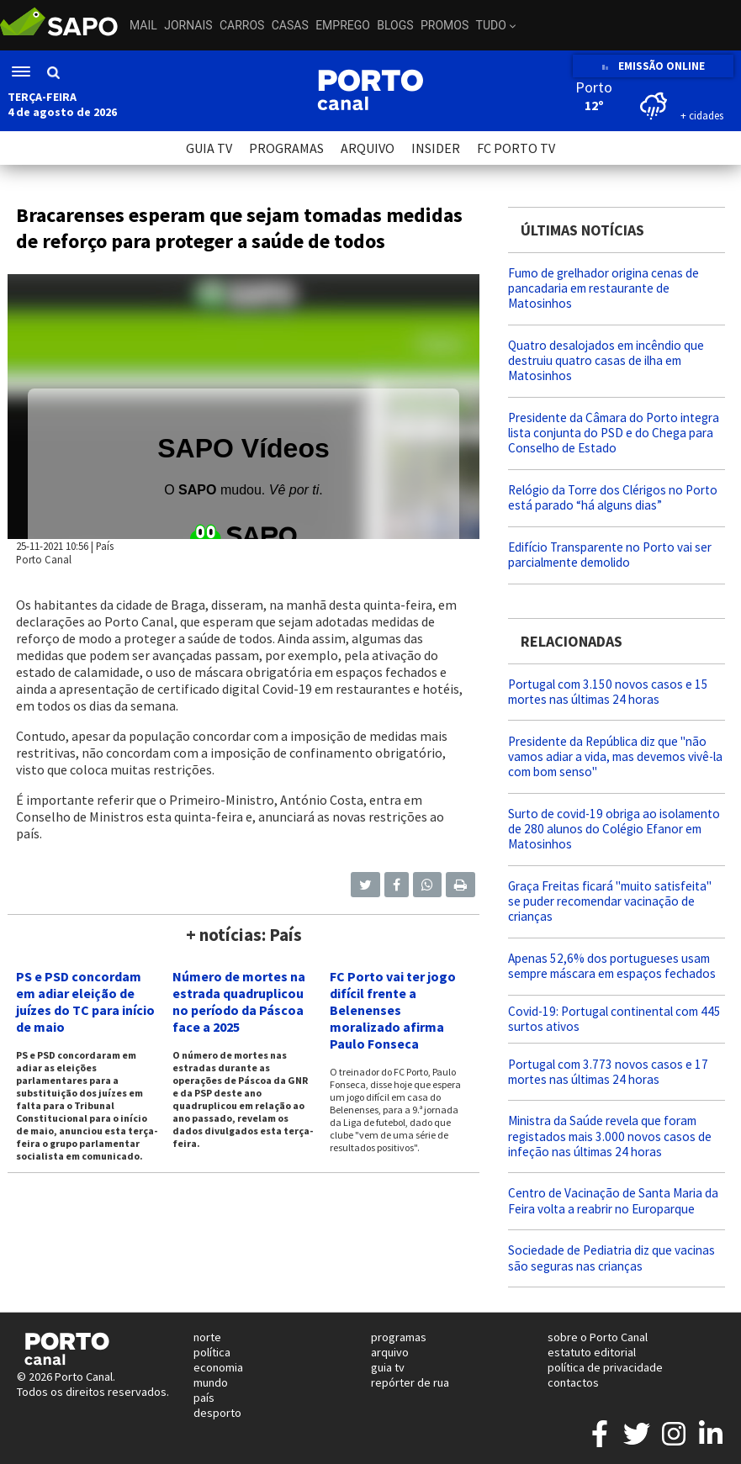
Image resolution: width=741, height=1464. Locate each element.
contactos (573, 1382)
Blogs (395, 25)
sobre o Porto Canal (598, 1337)
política (211, 1352)
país (203, 1397)
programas (398, 1337)
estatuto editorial (592, 1352)
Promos (444, 25)
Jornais (188, 25)
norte (207, 1337)
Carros (242, 25)
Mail (143, 25)
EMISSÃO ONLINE (653, 66)
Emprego (342, 25)
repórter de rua (410, 1382)
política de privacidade (605, 1367)
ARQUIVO (367, 148)
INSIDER (435, 148)
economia (218, 1367)
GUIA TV (209, 148)
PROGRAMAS (286, 148)
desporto (217, 1412)
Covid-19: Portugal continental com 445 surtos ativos (614, 1018)
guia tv (388, 1367)
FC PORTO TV (516, 148)
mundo (210, 1382)
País (105, 545)
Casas (290, 25)
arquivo (390, 1352)
